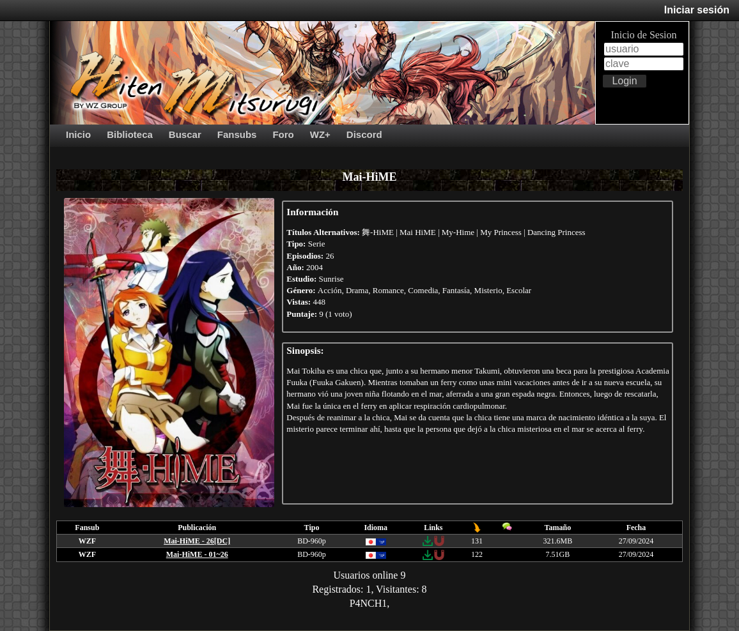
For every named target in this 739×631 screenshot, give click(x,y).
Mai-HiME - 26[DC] (197, 540)
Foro (282, 134)
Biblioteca (130, 134)
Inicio (78, 134)
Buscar (185, 134)
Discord (364, 134)
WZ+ (320, 134)
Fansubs (237, 134)
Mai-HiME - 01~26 (197, 554)
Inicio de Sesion (643, 34)
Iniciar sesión (696, 9)
